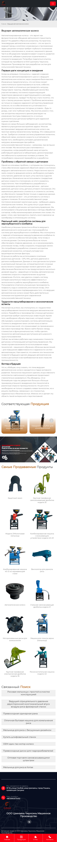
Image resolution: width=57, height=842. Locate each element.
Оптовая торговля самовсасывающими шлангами (28, 759)
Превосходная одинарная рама (20, 713)
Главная (3, 24)
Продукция (21, 837)
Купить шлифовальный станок (19, 737)
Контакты (50, 837)
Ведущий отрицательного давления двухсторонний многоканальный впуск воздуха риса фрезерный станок (28, 704)
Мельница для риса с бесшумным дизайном (27, 730)
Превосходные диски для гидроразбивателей (28, 751)
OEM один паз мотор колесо (18, 744)
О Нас (36, 837)
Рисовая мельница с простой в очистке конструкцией (28, 693)
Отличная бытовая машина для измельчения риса (28, 721)
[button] (51, 420)
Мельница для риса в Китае (18, 767)
